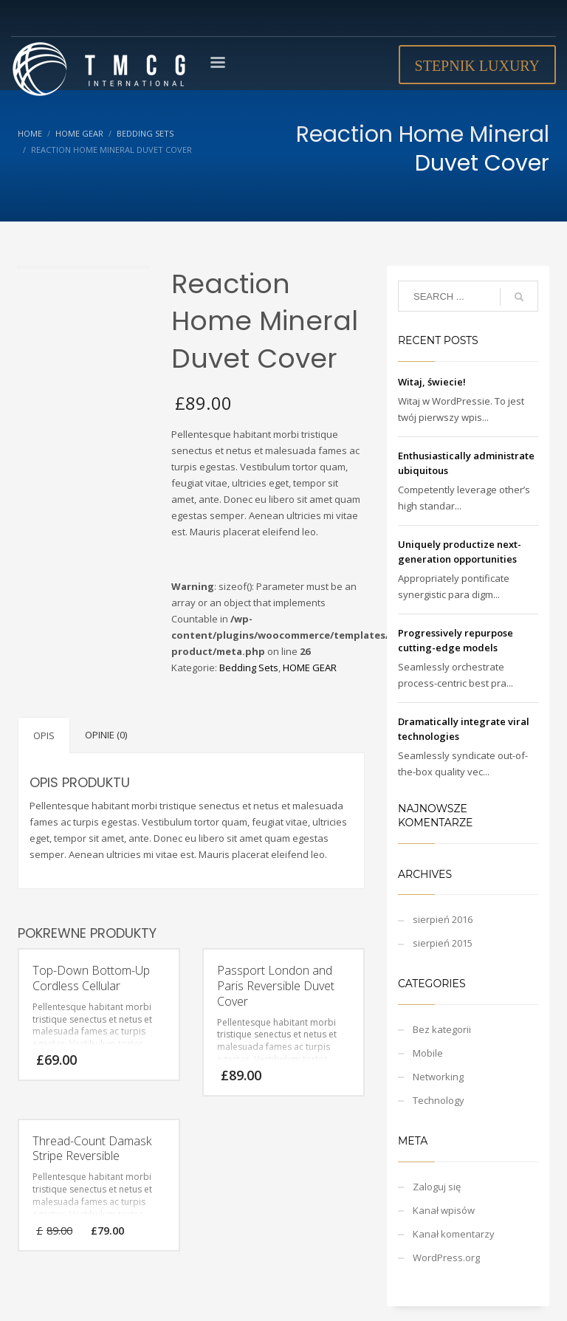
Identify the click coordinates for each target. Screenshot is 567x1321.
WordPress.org (446, 1257)
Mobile (428, 1053)
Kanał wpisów (444, 1210)
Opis (44, 735)
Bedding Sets (248, 667)
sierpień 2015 (442, 943)
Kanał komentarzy (454, 1234)
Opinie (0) (106, 734)
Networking (438, 1076)
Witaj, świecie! (432, 381)
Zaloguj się (437, 1186)
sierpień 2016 (442, 919)
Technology (438, 1100)
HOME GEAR (310, 667)
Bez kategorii (442, 1029)
